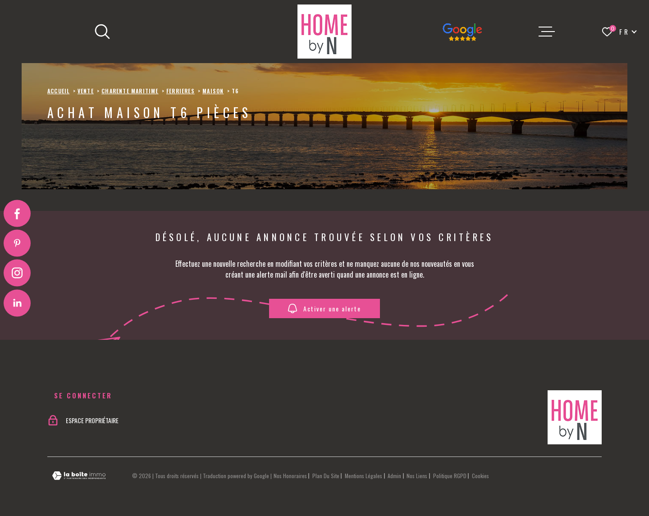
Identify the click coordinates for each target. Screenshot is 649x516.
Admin (394, 475)
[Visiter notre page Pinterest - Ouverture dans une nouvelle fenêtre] (17, 242)
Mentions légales (363, 475)
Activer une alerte (324, 308)
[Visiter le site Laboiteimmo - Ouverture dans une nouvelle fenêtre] (78, 475)
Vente (86, 91)
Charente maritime (129, 91)
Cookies (480, 476)
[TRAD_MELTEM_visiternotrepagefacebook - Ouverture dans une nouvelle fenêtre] (17, 213)
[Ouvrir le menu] (547, 31)
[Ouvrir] (102, 31)
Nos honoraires (290, 475)
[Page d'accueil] (324, 32)
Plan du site (325, 475)
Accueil (58, 91)
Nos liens (417, 475)
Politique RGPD (449, 475)
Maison (213, 91)
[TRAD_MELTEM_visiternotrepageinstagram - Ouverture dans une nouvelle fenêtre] (17, 273)
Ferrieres (180, 91)
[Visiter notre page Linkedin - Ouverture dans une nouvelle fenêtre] (17, 302)
